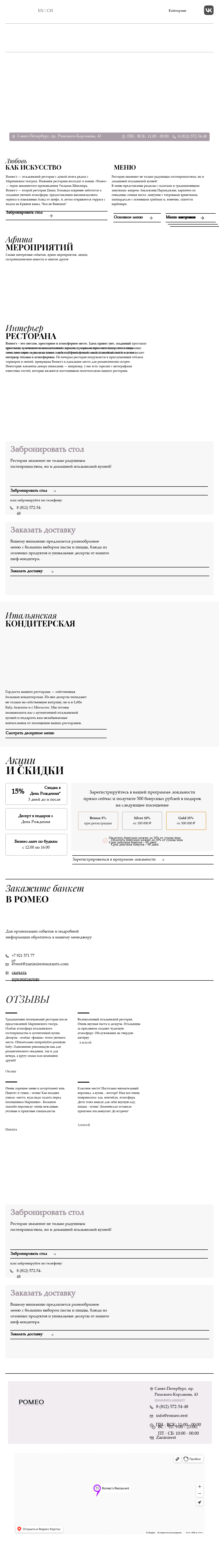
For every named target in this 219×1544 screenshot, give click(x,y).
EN (41, 11)
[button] (34, 734)
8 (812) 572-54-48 (192, 137)
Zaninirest (166, 1438)
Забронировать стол (24, 213)
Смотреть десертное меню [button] (30, 733)
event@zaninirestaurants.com (40, 964)
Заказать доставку (26, 571)
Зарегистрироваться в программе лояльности (113, 860)
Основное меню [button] (128, 218)
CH (50, 11)
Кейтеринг (177, 11)
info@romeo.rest (172, 1416)
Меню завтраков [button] (181, 218)
